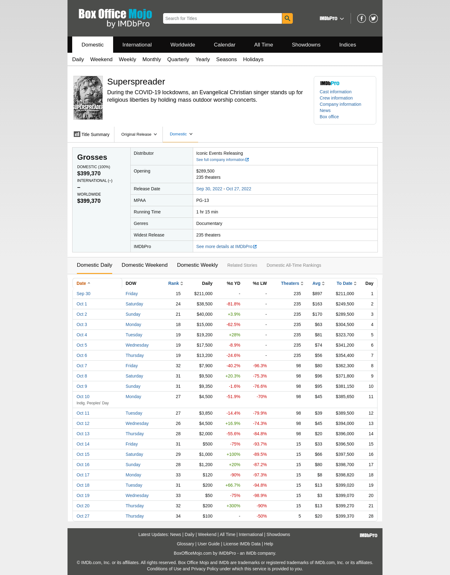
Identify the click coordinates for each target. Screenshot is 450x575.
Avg (316, 283)
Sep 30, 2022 (209, 188)
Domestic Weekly (197, 265)
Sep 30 (83, 293)
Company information (340, 104)
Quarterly (178, 59)
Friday (132, 293)
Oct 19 (83, 495)
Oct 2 (82, 314)
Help (268, 543)
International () (94, 180)
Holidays (253, 59)
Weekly (127, 59)
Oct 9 (82, 386)
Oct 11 (83, 413)
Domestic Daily (94, 265)
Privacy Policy (204, 568)
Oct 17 (83, 474)
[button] (331, 18)
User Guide (209, 543)
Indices (347, 45)
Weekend (101, 59)
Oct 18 (83, 485)
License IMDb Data (242, 543)
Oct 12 (83, 423)
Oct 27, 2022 (238, 188)
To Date (344, 283)
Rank (173, 283)
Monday (133, 324)
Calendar (225, 45)
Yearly (202, 59)
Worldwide (182, 45)
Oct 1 (82, 303)
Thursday (135, 355)
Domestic (93, 45)
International (137, 45)
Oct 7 (82, 365)
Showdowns (306, 45)
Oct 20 (83, 505)
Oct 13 (83, 433)
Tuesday (134, 334)
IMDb (251, 553)
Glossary (185, 543)
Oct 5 (82, 345)
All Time (263, 45)
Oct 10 (83, 396)
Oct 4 (82, 334)
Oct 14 (83, 443)
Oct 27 (83, 516)
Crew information (336, 97)
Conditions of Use (164, 568)
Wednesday (137, 345)
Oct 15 (83, 454)
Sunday (133, 314)
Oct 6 (82, 355)
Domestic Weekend (145, 265)
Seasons (226, 59)
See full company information (222, 160)
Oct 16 (83, 464)
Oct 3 (82, 324)
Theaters (290, 283)
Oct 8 (82, 375)
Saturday (134, 303)
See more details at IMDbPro (226, 246)
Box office (329, 116)
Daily (78, 59)
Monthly (151, 59)
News (325, 110)
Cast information (336, 91)
